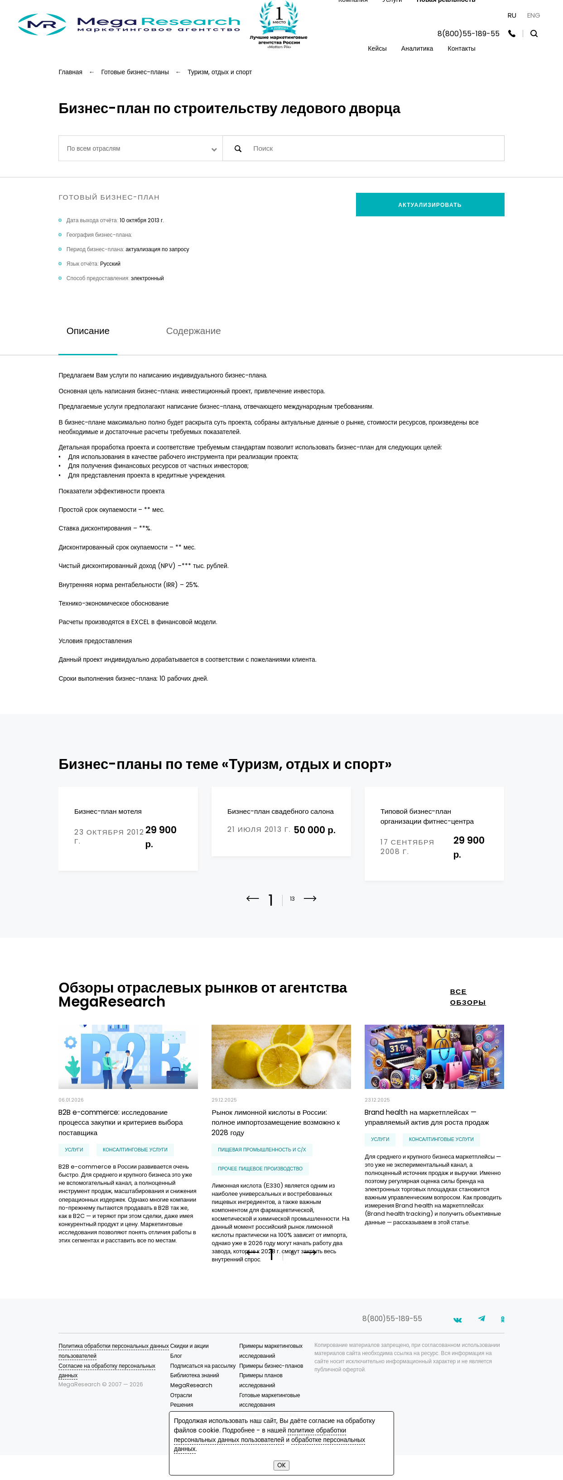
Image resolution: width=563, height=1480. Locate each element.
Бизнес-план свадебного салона (280, 811)
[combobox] (140, 148)
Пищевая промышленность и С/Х (262, 1151)
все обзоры (468, 998)
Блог (176, 1381)
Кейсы (377, 48)
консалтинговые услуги (135, 1151)
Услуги (74, 1151)
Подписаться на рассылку (203, 1390)
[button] (310, 906)
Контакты (462, 48)
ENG (533, 15)
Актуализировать (430, 205)
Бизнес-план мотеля (108, 811)
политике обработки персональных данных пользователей (260, 1435)
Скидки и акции (189, 1371)
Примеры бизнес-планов (271, 1390)
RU (512, 15)
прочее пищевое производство (260, 1170)
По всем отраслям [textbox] (93, 148)
